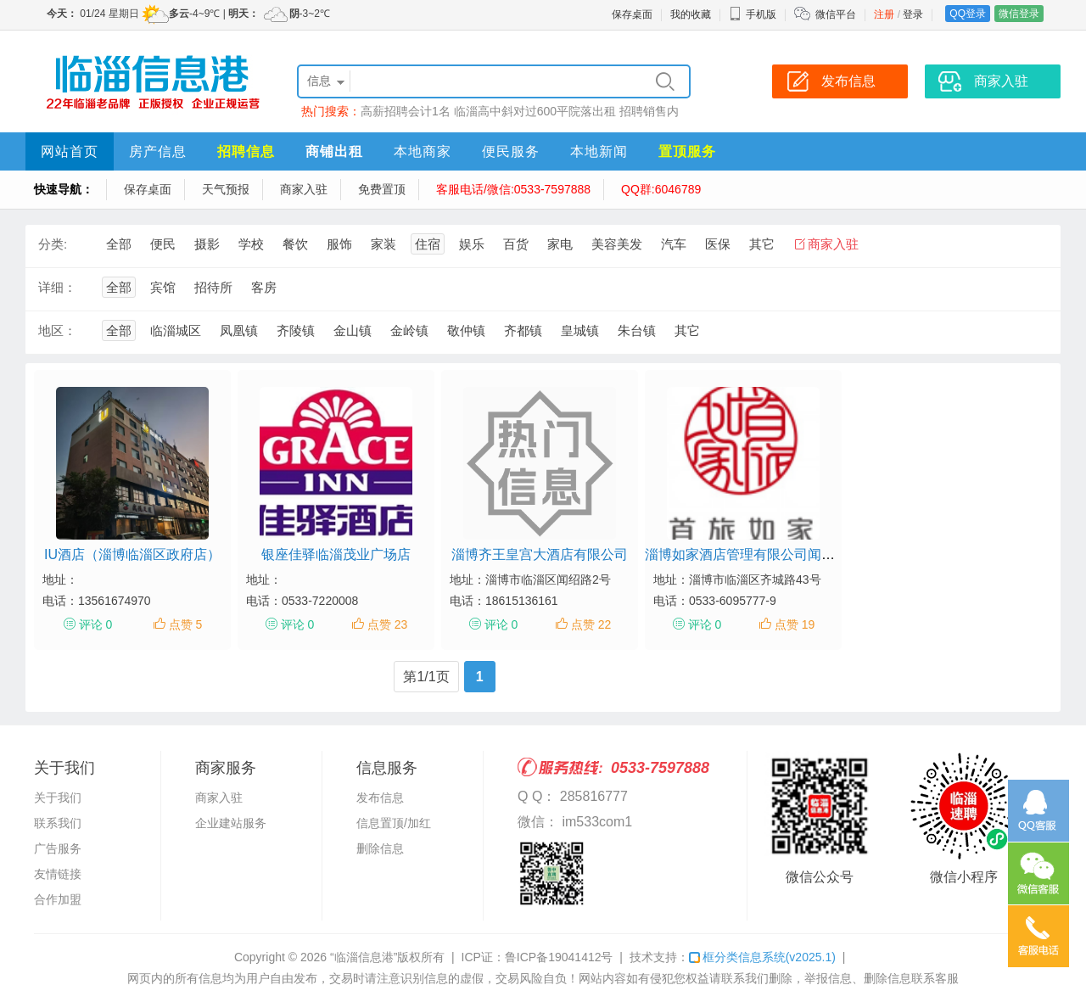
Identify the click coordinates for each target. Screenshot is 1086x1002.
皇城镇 (580, 330)
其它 (762, 244)
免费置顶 (382, 189)
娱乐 (471, 244)
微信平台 (835, 14)
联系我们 (57, 823)
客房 (264, 287)
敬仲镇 (466, 330)
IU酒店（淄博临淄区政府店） (132, 554)
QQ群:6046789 (661, 189)
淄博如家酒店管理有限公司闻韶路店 (753, 554)
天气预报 (225, 189)
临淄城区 (175, 330)
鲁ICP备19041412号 (559, 957)
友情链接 (57, 874)
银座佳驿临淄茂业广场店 (336, 554)
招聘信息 (246, 151)
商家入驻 (303, 189)
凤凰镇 (239, 330)
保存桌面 (632, 14)
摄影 (207, 244)
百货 (516, 244)
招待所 (213, 287)
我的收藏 (690, 14)
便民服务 (511, 151)
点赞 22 (591, 624)
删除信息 (380, 848)
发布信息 (380, 797)
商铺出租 (334, 151)
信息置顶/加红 (393, 823)
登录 (913, 14)
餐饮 (295, 244)
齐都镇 (523, 330)
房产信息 (158, 151)
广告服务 (57, 848)
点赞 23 (387, 624)
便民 (163, 244)
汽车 (673, 244)
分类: (52, 244)
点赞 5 (186, 624)
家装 (383, 244)
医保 (718, 244)
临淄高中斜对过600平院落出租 (535, 111)
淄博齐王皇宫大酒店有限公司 (539, 554)
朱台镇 (637, 330)
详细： (57, 287)
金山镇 (352, 330)
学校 (251, 244)
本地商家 (422, 151)
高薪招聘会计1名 (406, 111)
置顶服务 (687, 151)
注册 (884, 14)
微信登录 (1019, 14)
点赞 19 (794, 624)
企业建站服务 (230, 823)
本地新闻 (599, 151)
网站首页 (69, 151)
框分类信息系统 (762, 957)
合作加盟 (57, 899)
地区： (57, 330)
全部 (119, 244)
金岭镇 (409, 330)
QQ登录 (967, 14)
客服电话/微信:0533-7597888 (513, 189)
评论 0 (96, 624)
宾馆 (163, 287)
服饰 (339, 244)
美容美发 (616, 244)
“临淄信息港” (363, 957)
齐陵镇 (296, 330)
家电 (560, 244)
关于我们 (57, 797)
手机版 (752, 14)
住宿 (427, 244)
